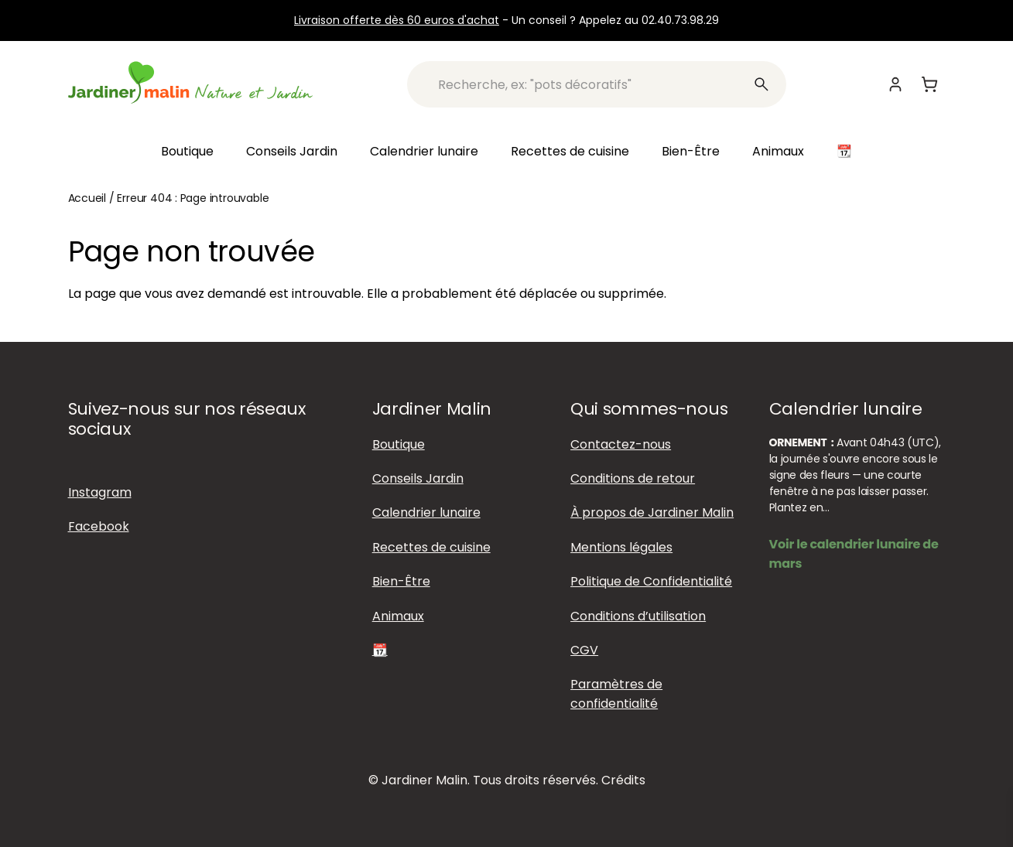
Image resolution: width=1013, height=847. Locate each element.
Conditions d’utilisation (638, 616)
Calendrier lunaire (424, 151)
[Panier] (929, 84)
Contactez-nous (620, 444)
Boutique (187, 151)
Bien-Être (691, 151)
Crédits (623, 780)
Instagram (100, 492)
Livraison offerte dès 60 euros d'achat (396, 20)
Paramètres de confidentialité (616, 693)
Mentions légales (621, 547)
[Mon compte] (895, 84)
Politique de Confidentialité (651, 581)
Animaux (778, 151)
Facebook (98, 526)
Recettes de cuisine (570, 151)
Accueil (87, 198)
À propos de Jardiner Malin (652, 512)
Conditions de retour (632, 478)
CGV (584, 650)
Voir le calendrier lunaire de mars (854, 553)
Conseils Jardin (291, 151)
